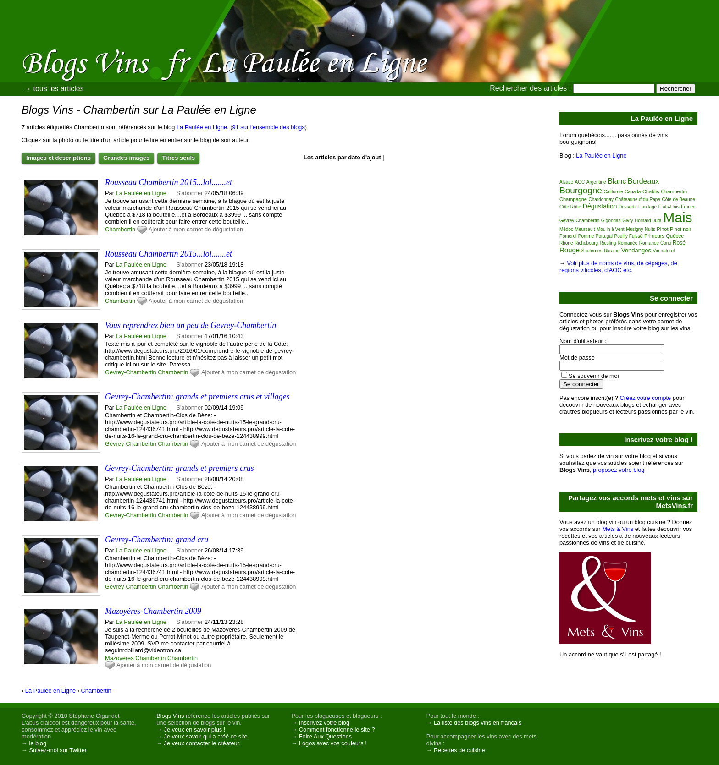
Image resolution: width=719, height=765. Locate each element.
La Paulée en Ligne (202, 127)
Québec (675, 236)
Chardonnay (600, 199)
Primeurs (654, 236)
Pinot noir (680, 229)
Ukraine (611, 250)
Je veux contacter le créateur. (202, 743)
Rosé (679, 243)
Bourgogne (580, 190)
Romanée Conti (655, 243)
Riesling (608, 243)
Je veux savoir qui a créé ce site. (206, 736)
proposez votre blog (618, 469)
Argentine (596, 182)
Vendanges (636, 250)
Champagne (573, 199)
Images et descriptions (58, 157)
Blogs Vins (170, 715)
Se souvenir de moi (594, 375)
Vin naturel (664, 250)
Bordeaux (643, 181)
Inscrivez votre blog (324, 722)
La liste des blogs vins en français (477, 722)
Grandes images (126, 157)
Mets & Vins (617, 528)
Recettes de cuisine (459, 750)
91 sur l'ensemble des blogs (268, 127)
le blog (37, 743)
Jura (657, 220)
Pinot (662, 229)
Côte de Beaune (678, 199)
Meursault (585, 229)
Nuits (650, 229)
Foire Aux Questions (325, 736)
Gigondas (611, 220)
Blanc (617, 181)
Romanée (627, 243)
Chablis (650, 191)
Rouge (569, 250)
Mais (677, 217)
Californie (613, 191)
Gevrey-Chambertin (130, 372)
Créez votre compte (645, 397)
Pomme (586, 236)
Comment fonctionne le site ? (337, 729)
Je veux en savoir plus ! (195, 729)
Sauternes (592, 250)
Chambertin (120, 229)
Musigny (634, 229)
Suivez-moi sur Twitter (58, 750)
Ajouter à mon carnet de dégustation (196, 229)
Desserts (627, 206)
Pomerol (567, 236)
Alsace (566, 182)
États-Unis (669, 206)
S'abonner (189, 193)
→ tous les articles (54, 89)
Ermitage (647, 206)
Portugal (604, 236)
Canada (633, 191)
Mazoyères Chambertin (135, 658)
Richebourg (586, 243)
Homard (643, 220)
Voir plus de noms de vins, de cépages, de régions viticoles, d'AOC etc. (618, 266)
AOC (580, 182)
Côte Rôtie (570, 206)
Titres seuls (178, 157)
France (688, 206)
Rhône (566, 243)
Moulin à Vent (611, 229)
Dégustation (600, 206)
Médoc (566, 229)
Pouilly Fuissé (628, 236)
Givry (627, 220)
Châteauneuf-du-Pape (637, 199)
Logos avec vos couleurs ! (333, 743)
